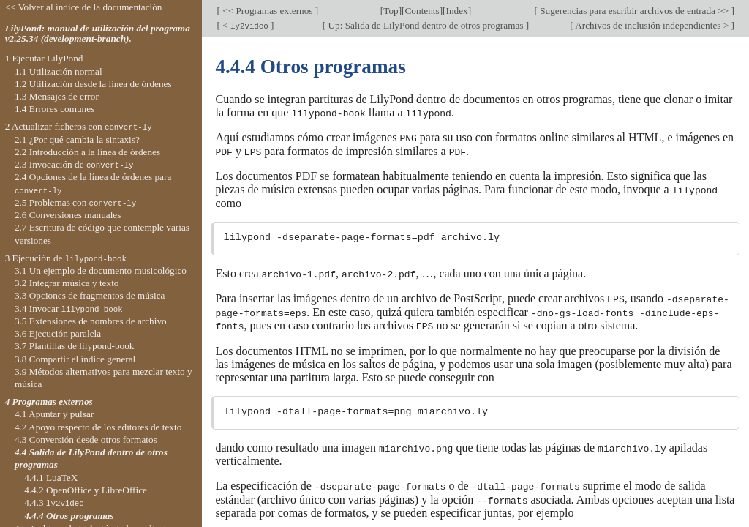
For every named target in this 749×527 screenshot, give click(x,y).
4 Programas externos (49, 401)
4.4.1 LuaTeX (51, 477)
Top (390, 10)
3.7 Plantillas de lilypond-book (75, 345)
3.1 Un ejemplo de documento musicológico (101, 270)
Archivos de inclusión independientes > (652, 25)
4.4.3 (54, 502)
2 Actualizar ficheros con (78, 126)
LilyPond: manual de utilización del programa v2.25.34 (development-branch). (97, 34)
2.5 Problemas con (75, 202)
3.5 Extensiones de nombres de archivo (91, 320)
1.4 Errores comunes (54, 108)
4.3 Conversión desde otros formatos (86, 439)
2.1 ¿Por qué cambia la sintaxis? (77, 139)
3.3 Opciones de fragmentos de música (90, 295)
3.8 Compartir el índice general (75, 359)
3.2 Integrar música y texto (67, 282)
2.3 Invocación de (74, 164)
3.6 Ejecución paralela (58, 333)
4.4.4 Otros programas (68, 515)
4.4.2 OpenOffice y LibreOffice (85, 490)
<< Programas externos (267, 10)
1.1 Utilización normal (58, 71)
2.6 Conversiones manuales (68, 214)
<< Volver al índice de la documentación (83, 6)
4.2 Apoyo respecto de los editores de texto (98, 427)
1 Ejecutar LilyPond (44, 58)
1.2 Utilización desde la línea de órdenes (93, 83)
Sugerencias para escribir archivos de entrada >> (634, 10)
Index (457, 10)
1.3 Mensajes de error (57, 96)
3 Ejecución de (66, 258)
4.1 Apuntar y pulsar (54, 413)
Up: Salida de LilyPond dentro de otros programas (425, 25)
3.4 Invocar (69, 308)
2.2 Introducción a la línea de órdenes (87, 151)
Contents (422, 10)
